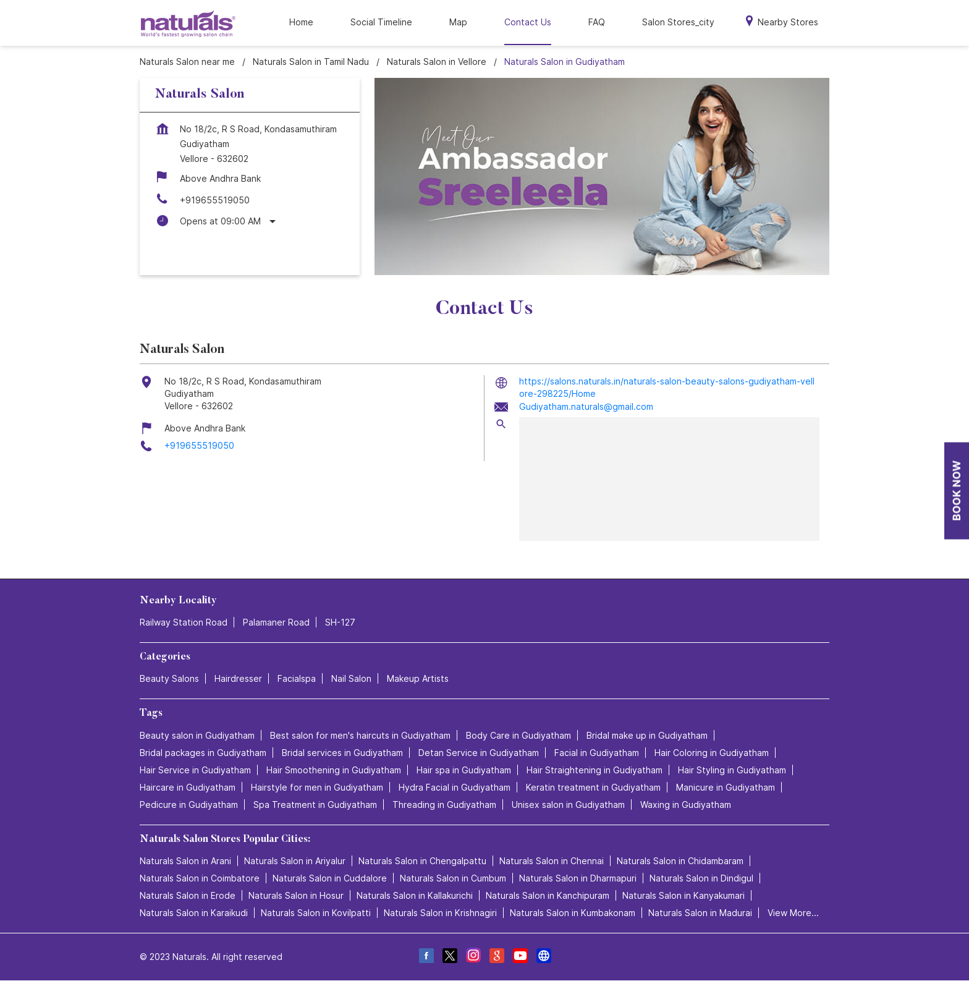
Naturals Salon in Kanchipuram (547, 895)
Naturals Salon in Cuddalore (330, 878)
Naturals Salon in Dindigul (701, 878)
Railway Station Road (183, 623)
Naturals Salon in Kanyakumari (683, 895)
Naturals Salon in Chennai (551, 861)
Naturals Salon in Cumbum (453, 878)
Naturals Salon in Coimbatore (200, 878)
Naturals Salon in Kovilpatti (316, 912)
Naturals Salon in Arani (185, 861)
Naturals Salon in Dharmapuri (578, 878)
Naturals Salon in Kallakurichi (415, 895)
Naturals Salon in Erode (187, 895)
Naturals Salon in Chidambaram (680, 861)
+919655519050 (215, 200)
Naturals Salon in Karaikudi (194, 912)
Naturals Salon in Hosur (296, 895)
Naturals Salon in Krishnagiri (440, 912)
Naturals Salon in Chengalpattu (422, 861)
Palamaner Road (276, 623)
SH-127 (340, 623)
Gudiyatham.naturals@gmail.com (586, 406)
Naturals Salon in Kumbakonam (572, 912)
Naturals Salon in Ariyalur (294, 861)
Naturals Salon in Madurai (700, 912)
